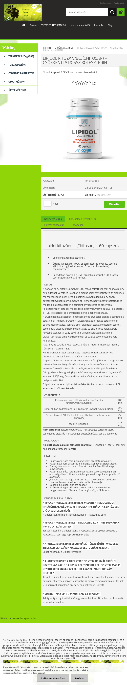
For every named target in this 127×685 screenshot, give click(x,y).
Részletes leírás (53, 219)
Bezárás (79, 678)
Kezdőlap (47, 47)
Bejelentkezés (105, 2)
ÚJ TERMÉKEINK (17, 90)
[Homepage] (24, 25)
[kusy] (47, 204)
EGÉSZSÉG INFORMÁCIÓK (53, 25)
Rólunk (33, 25)
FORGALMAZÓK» (17, 65)
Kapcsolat (99, 25)
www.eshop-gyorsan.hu (24, 618)
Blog (110, 25)
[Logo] (22, 12)
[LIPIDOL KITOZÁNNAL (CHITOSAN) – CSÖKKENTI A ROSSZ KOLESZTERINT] (84, 87)
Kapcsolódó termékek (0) (83, 219)
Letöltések (77, 225)
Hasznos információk (80, 25)
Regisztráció (119, 2)
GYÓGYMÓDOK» (17, 82)
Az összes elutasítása (53, 678)
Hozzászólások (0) (54, 225)
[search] (112, 12)
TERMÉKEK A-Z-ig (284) (21, 56)
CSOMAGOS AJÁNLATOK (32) (21, 74)
